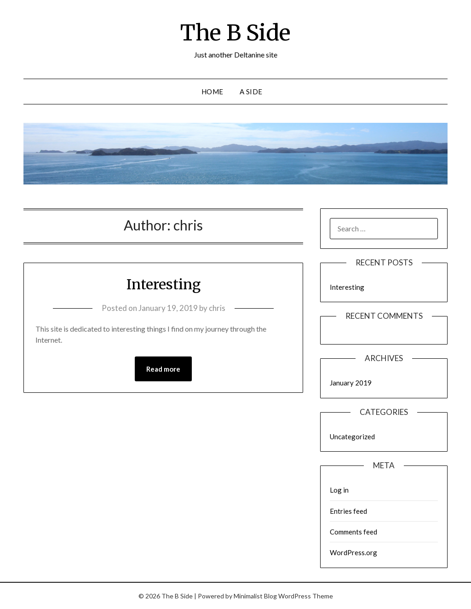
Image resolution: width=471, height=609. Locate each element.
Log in (339, 490)
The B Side (235, 32)
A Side (251, 91)
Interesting (163, 284)
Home (212, 91)
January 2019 (351, 383)
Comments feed (353, 532)
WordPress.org (353, 552)
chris (217, 308)
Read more (163, 369)
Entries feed (348, 511)
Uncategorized (352, 436)
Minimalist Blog (255, 596)
